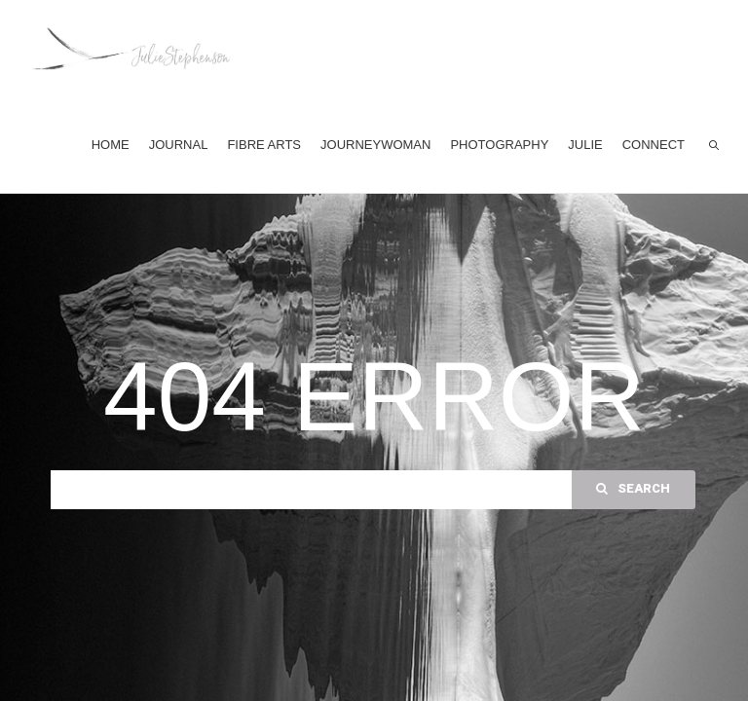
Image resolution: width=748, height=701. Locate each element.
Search (633, 488)
